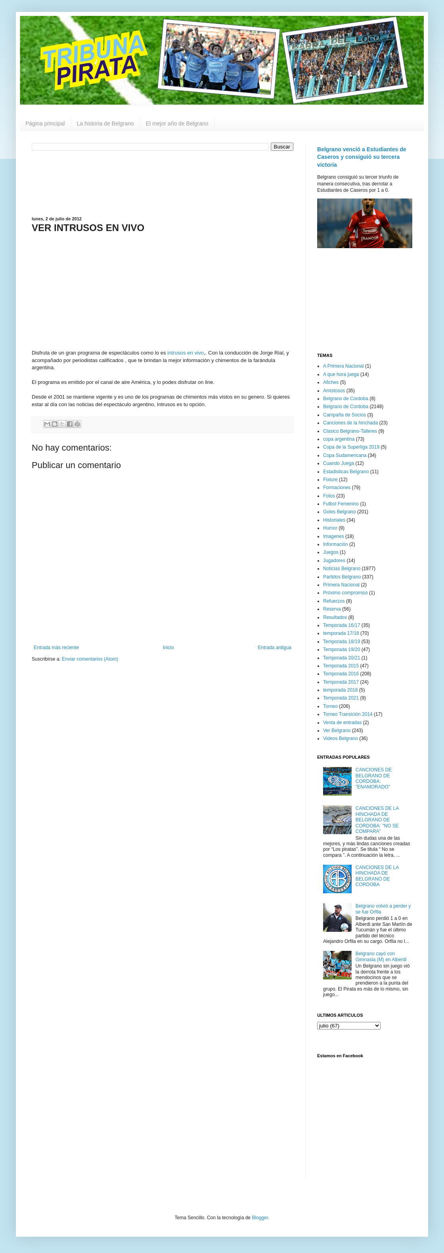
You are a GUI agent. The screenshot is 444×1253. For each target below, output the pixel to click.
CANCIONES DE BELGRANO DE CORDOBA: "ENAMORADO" (374, 778)
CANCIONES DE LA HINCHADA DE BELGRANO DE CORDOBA (377, 876)
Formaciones (336, 487)
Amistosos (334, 390)
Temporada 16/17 (341, 625)
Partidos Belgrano (342, 577)
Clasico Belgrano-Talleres (350, 431)
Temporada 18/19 (341, 641)
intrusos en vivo (185, 353)
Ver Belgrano (336, 730)
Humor (330, 528)
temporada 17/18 (341, 633)
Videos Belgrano (340, 738)
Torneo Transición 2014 (348, 714)
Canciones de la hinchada (350, 423)
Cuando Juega (338, 463)
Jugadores (334, 560)
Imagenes (333, 536)
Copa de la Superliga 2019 (351, 447)
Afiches (331, 382)
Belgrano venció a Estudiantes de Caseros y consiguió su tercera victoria (361, 157)
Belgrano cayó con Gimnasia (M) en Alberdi (381, 956)
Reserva (332, 609)
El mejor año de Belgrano (177, 123)
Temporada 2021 (341, 698)
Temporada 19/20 (341, 649)
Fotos (329, 496)
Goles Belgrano (339, 512)
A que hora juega (341, 374)
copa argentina (338, 439)
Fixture (330, 479)
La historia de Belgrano (105, 123)
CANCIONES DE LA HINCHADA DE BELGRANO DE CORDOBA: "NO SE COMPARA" (377, 820)
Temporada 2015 (341, 666)
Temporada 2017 (341, 682)
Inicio (168, 647)
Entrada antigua (274, 647)
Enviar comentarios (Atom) (90, 659)
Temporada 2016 (341, 674)
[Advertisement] (162, 182)
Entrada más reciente (56, 647)
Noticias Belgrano (341, 568)
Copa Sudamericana (344, 455)
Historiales (334, 520)
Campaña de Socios (344, 415)
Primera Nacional (341, 585)
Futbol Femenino (341, 504)
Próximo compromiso (345, 593)
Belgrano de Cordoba (345, 398)
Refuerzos (334, 601)
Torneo (330, 706)
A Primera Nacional (343, 366)
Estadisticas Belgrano (346, 471)
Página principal (45, 123)
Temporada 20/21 (341, 658)
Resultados (335, 617)
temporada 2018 (340, 690)
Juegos (331, 552)
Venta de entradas (342, 722)
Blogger (260, 1217)
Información (335, 544)
